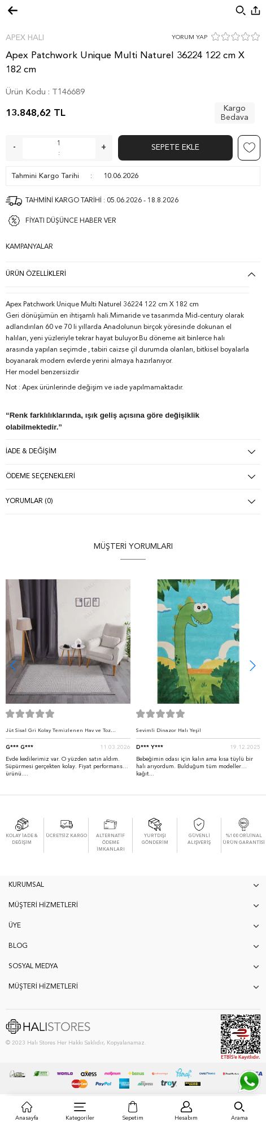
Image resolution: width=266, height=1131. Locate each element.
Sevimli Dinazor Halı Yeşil (168, 730)
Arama (239, 1118)
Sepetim (133, 1118)
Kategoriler (80, 1118)
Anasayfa (26, 1118)
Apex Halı (25, 38)
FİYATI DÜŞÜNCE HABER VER (70, 221)
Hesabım (186, 1118)
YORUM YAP (189, 37)
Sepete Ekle (175, 147)
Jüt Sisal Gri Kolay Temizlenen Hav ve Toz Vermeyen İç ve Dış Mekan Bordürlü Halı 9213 (64, 733)
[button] (252, 665)
